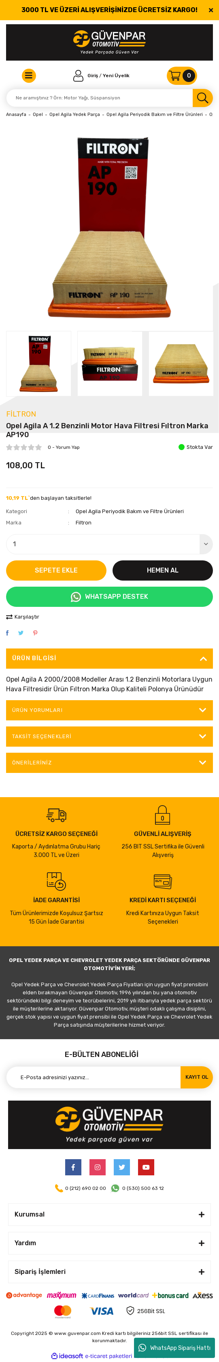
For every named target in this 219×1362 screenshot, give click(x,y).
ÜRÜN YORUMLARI (37, 710)
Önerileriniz (32, 763)
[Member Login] (86, 75)
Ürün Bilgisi (34, 658)
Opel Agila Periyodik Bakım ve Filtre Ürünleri (130, 511)
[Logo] (109, 42)
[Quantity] (109, 544)
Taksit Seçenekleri (42, 736)
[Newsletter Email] (109, 1077)
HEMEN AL (163, 570)
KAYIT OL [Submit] (196, 1077)
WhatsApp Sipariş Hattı (174, 1347)
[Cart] (182, 76)
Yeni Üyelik (116, 75)
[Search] (109, 98)
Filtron (21, 414)
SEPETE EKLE (56, 570)
